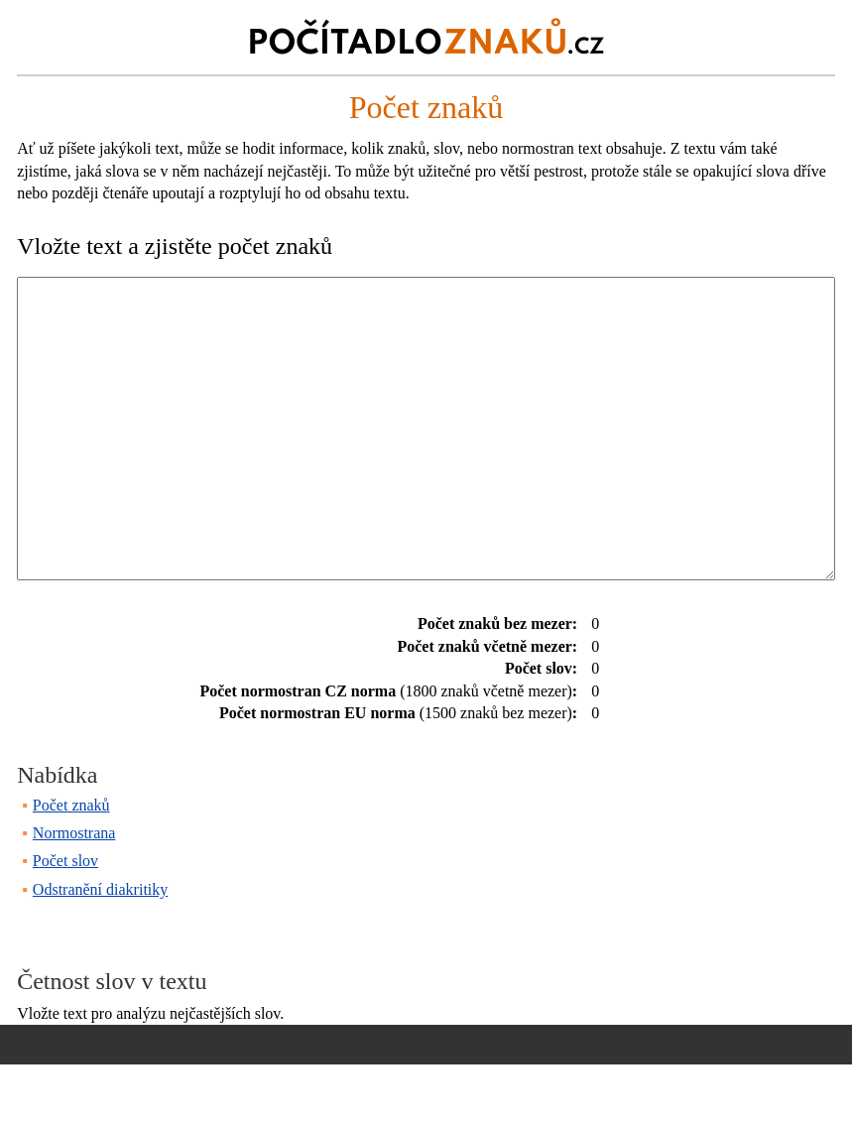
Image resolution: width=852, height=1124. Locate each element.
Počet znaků (71, 864)
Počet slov (65, 920)
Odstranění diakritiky (100, 948)
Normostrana (74, 892)
